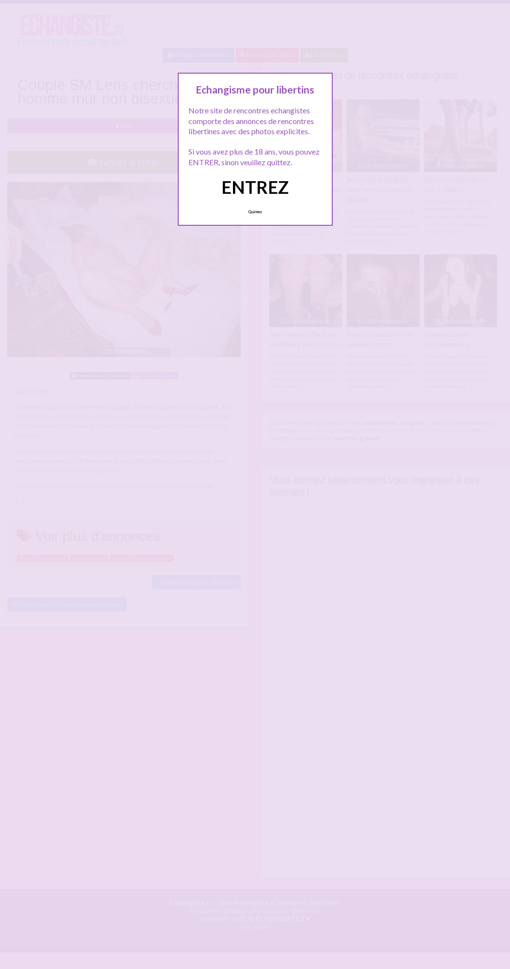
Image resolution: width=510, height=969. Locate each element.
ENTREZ (255, 187)
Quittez (255, 211)
